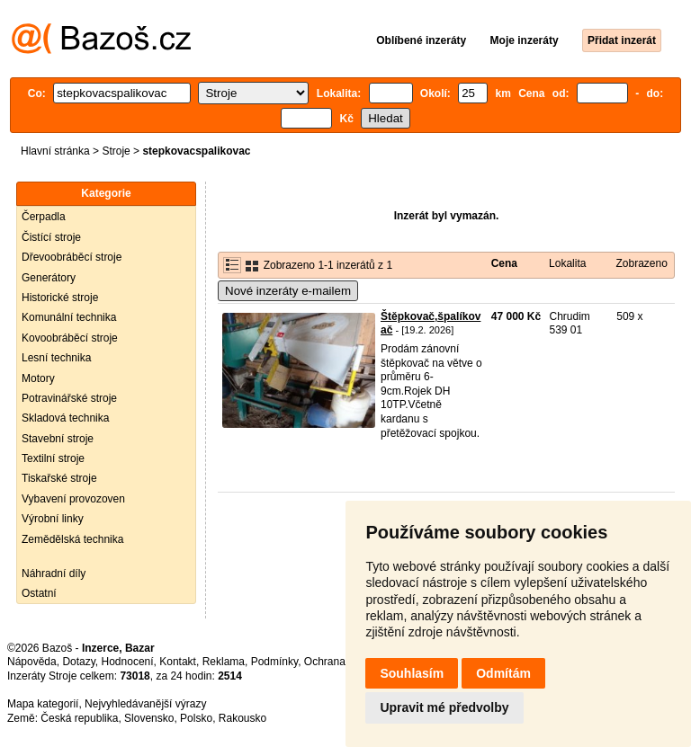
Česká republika (79, 718)
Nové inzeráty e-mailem (288, 291)
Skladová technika (65, 418)
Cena (504, 263)
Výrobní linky (53, 518)
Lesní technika (56, 357)
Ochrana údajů (339, 661)
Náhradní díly (53, 573)
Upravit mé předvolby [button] (444, 707)
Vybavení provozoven (73, 499)
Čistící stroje (51, 237)
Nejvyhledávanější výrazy (145, 704)
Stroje (116, 151)
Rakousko (242, 718)
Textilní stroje (53, 458)
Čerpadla (44, 216)
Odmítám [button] (503, 673)
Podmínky (274, 661)
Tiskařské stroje (59, 478)
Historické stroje (60, 297)
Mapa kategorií (42, 704)
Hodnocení (128, 661)
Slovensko (149, 718)
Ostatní (39, 593)
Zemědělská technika (72, 539)
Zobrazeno (641, 263)
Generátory (49, 277)
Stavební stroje (58, 438)
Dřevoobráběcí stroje (71, 257)
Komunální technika (69, 317)
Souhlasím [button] (412, 673)
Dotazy (78, 661)
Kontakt (177, 661)
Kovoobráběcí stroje (70, 338)
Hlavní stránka (55, 151)
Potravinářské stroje (69, 398)
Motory (38, 378)
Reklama (223, 661)
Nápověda (32, 661)
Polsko (196, 718)
